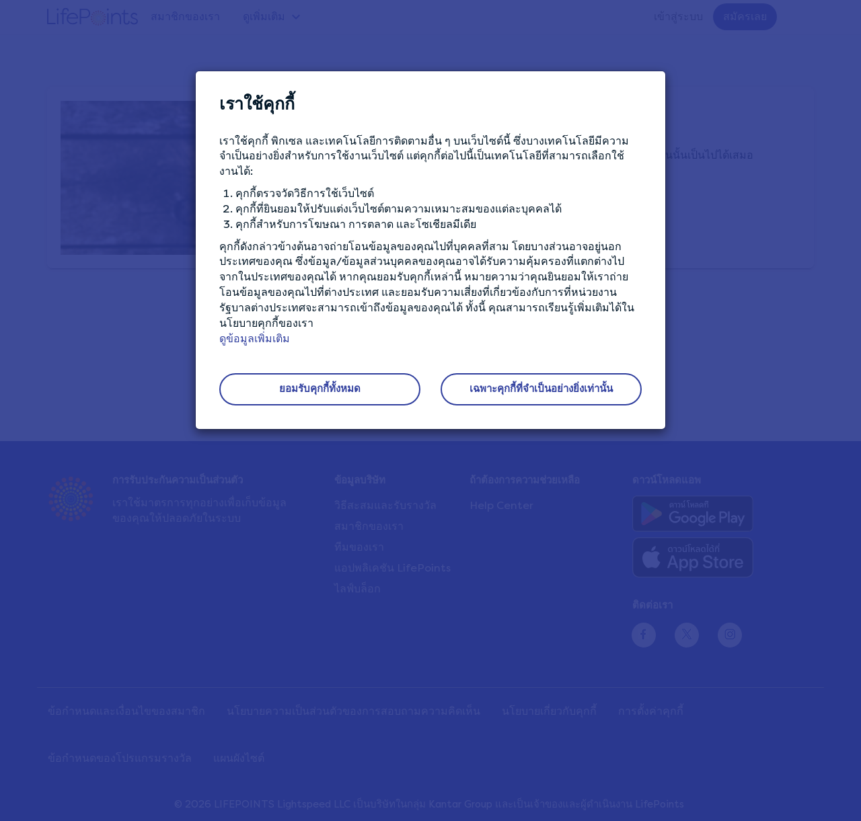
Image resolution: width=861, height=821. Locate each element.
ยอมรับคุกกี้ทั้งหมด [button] (320, 389)
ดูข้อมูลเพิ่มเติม (254, 338)
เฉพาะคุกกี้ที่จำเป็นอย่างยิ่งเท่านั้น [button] (541, 389)
